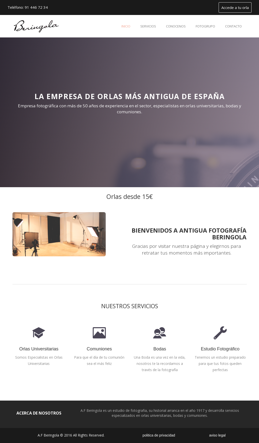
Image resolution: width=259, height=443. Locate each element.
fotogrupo (205, 26)
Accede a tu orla (235, 7)
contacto (233, 26)
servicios (148, 26)
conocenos (176, 26)
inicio (125, 26)
